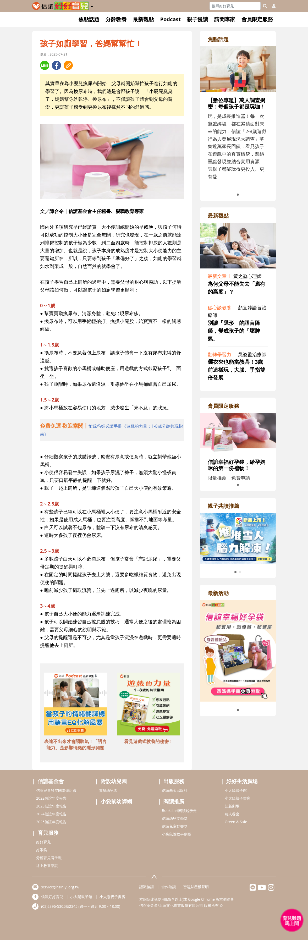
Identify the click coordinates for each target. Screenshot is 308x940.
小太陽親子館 (236, 790)
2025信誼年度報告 (51, 821)
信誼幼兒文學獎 (175, 818)
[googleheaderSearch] (265, 6)
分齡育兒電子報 (49, 857)
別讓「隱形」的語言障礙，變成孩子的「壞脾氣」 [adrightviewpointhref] (234, 330)
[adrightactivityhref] (238, 650)
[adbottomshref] (75, 705)
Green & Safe (236, 821)
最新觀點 (143, 19)
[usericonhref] (271, 6)
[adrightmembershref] (238, 433)
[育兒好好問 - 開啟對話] (292, 920)
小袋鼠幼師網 (116, 801)
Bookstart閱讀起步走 (179, 810)
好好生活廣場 (242, 781)
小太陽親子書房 (237, 798)
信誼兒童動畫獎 (175, 826)
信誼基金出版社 (175, 790)
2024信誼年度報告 (51, 813)
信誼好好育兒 (52, 896)
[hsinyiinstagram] (271, 888)
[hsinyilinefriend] (252, 888)
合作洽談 (168, 886)
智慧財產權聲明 (196, 886)
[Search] (235, 6)
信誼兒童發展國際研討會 (56, 790)
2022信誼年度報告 (51, 798)
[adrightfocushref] (238, 122)
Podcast (170, 19)
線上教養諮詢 (47, 865)
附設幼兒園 (114, 781)
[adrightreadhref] (238, 538)
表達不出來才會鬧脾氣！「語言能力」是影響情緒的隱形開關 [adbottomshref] (75, 744)
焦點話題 (88, 19)
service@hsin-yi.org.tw (60, 886)
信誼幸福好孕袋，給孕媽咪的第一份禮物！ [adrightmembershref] (236, 465)
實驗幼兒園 (108, 790)
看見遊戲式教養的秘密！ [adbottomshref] (148, 741)
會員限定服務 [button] (257, 19)
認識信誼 (146, 886)
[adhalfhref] (112, 430)
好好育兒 (43, 841)
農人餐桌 (232, 813)
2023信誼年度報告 (51, 806)
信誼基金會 (51, 781)
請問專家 (224, 19)
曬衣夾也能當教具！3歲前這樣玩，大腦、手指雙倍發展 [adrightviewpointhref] (236, 369)
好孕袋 (41, 849)
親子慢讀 (197, 19)
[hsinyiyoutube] (262, 888)
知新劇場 (232, 806)
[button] (91, 5)
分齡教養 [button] (116, 19)
